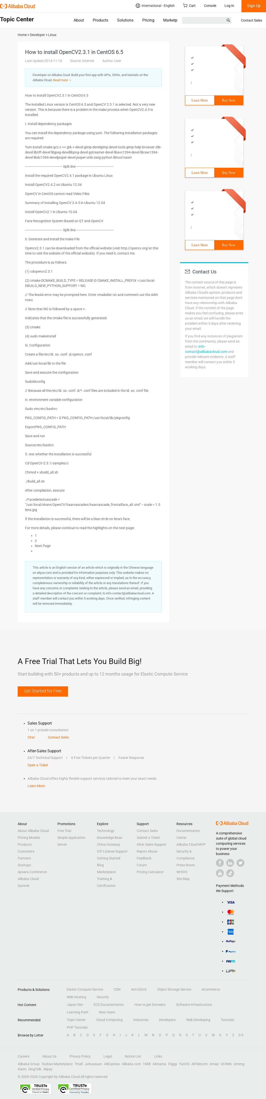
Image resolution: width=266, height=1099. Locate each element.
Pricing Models (29, 838)
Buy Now (228, 100)
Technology (105, 831)
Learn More (200, 100)
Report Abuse (147, 851)
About (79, 20)
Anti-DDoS (138, 989)
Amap (214, 1064)
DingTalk (34, 1069)
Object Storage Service (174, 989)
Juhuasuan (93, 1064)
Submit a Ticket (148, 838)
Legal (108, 1056)
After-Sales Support (151, 844)
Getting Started (108, 858)
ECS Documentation (108, 1005)
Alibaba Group (29, 1064)
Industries (140, 1020)
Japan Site (75, 1005)
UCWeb (226, 1064)
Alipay (48, 1069)
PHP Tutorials (77, 1027)
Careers (23, 1056)
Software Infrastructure (194, 1005)
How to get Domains (149, 1005)
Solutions (125, 20)
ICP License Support (112, 851)
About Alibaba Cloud (33, 831)
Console (210, 6)
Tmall (79, 1064)
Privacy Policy (80, 1056)
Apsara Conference (32, 872)
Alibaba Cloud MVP (191, 844)
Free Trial (64, 831)
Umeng (239, 1064)
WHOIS (181, 872)
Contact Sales (251, 20)
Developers (167, 1020)
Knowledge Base (109, 838)
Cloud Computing (109, 1020)
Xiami (22, 1069)
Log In (229, 6)
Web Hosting (76, 997)
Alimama (159, 1064)
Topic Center (76, 1020)
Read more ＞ (62, 80)
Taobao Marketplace (57, 1064)
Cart (189, 5)
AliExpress (112, 1064)
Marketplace (174, 20)
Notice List (133, 1056)
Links (158, 1056)
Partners (24, 858)
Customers (26, 851)
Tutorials (227, 1020)
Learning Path (77, 1012)
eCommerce (211, 989)
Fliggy (172, 1064)
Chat (31, 737)
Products (100, 20)
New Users (107, 1012)
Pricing (148, 20)
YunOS (184, 1064)
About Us (49, 1056)
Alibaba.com (131, 1064)
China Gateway (108, 844)
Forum (142, 865)
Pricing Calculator (150, 872)
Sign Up (254, 5)
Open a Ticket (37, 765)
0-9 (241, 1035)
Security (103, 997)
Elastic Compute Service (85, 989)
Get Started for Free (43, 690)
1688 (147, 1064)
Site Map (183, 879)
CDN (117, 989)
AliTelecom (199, 1064)
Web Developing (198, 1020)
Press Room (185, 865)
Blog (100, 865)
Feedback (144, 858)
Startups (24, 865)
